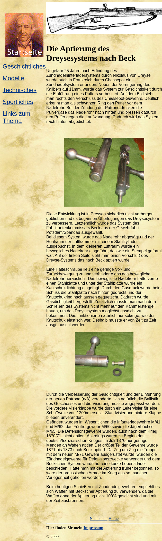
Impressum (93, 528)
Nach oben (98, 518)
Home (114, 518)
